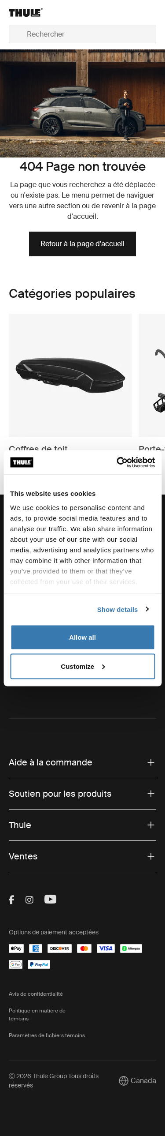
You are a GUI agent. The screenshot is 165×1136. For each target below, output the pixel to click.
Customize (83, 666)
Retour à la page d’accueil (82, 243)
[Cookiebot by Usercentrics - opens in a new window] (117, 462)
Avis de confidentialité (36, 993)
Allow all (82, 637)
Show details (117, 609)
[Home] (32, 12)
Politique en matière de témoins (37, 1014)
